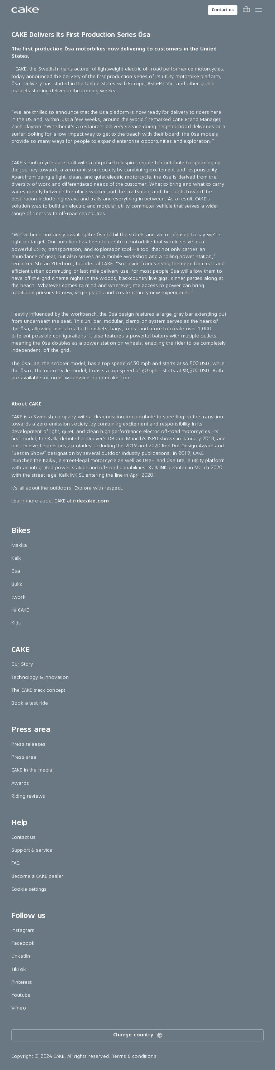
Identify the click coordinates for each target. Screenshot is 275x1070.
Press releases (28, 744)
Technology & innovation (40, 677)
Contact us (223, 10)
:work (18, 597)
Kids (16, 623)
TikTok (18, 969)
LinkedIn (20, 956)
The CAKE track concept (38, 690)
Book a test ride (29, 703)
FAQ (15, 863)
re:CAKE (20, 610)
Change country (138, 1035)
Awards (20, 783)
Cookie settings (29, 889)
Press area (23, 757)
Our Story (22, 664)
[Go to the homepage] (25, 10)
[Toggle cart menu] (246, 10)
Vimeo (18, 1008)
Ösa (15, 571)
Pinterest (21, 982)
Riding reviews (28, 796)
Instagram (22, 930)
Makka (19, 545)
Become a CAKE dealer (37, 876)
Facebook (22, 943)
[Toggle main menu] (258, 10)
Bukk (17, 584)
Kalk (16, 558)
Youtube (20, 995)
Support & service (31, 850)
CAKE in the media (31, 770)
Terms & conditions (134, 1056)
